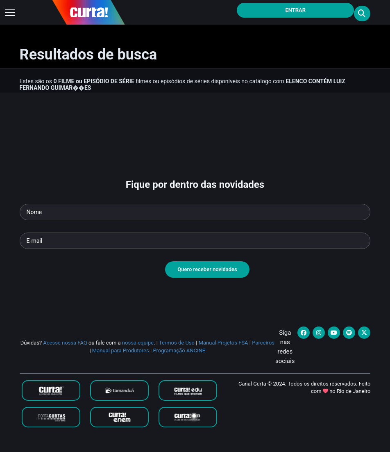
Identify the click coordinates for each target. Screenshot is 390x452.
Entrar (295, 10)
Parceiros (263, 343)
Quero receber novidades (207, 269)
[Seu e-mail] (195, 241)
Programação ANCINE (179, 350)
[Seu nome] (195, 212)
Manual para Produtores (120, 350)
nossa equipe (138, 343)
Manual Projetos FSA (223, 343)
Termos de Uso (177, 343)
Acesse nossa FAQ (65, 343)
